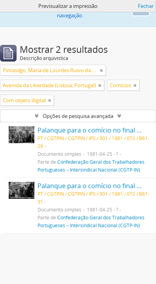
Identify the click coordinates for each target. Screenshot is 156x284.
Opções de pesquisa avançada (78, 116)
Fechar (146, 5)
